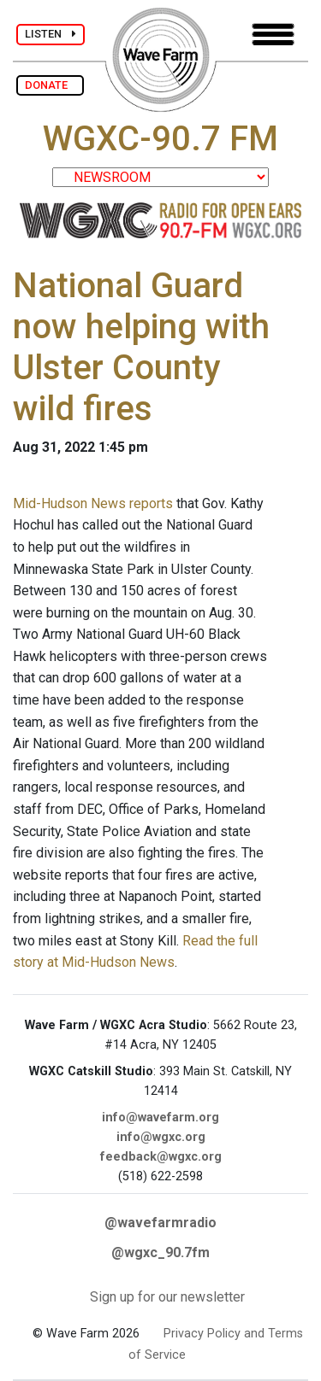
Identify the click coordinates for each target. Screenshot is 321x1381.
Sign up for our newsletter (167, 1297)
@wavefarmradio (160, 1222)
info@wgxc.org (160, 1137)
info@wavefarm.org (160, 1117)
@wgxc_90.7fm (160, 1252)
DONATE (50, 85)
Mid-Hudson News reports (93, 503)
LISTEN (50, 33)
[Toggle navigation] (273, 35)
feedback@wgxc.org (161, 1157)
